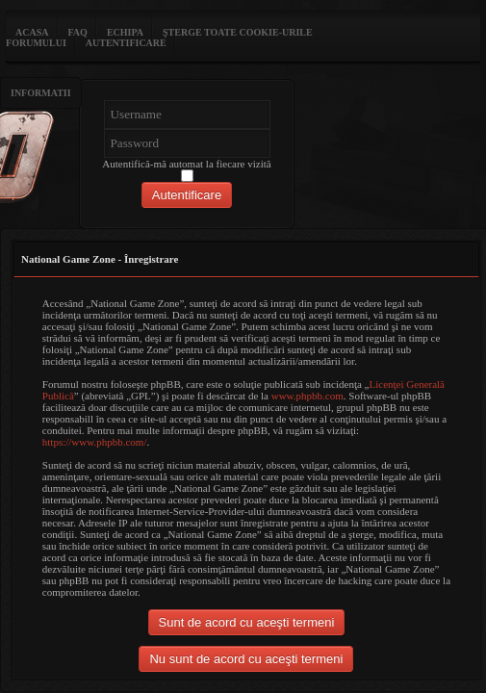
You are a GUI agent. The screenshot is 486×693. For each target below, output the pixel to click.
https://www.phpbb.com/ (94, 442)
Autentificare (126, 43)
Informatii (41, 93)
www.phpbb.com (307, 395)
